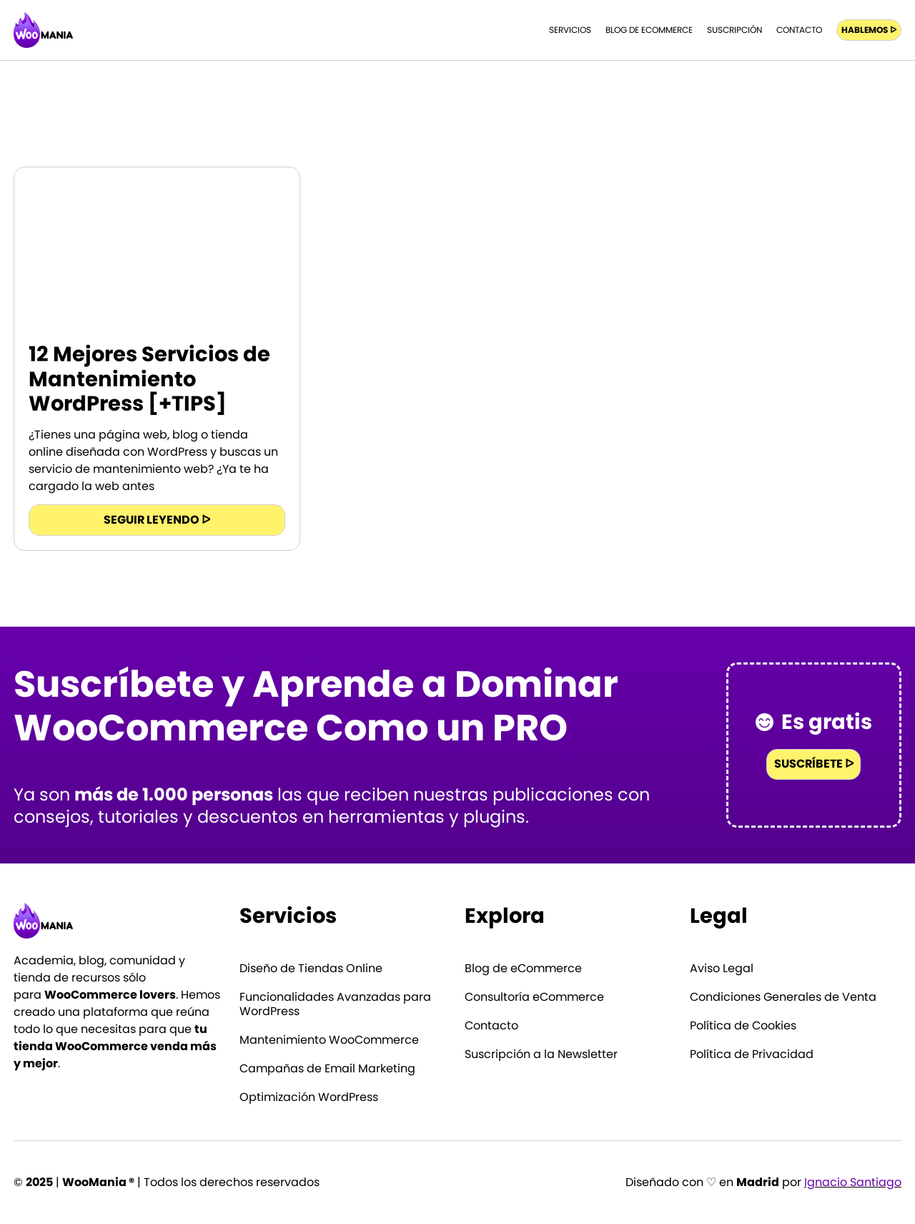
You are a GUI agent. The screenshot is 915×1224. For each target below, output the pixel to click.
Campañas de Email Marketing (327, 1069)
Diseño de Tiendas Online (310, 968)
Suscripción (734, 30)
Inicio (792, 112)
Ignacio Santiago (852, 1182)
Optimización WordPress (308, 1097)
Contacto (799, 30)
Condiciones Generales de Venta (783, 997)
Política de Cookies (743, 1026)
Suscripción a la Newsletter (541, 1054)
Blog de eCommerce (649, 30)
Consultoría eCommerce (534, 997)
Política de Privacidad (751, 1054)
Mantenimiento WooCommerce (329, 1040)
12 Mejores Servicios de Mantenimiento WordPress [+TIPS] (149, 379)
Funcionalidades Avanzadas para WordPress (335, 1004)
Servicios (570, 30)
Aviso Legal (721, 968)
